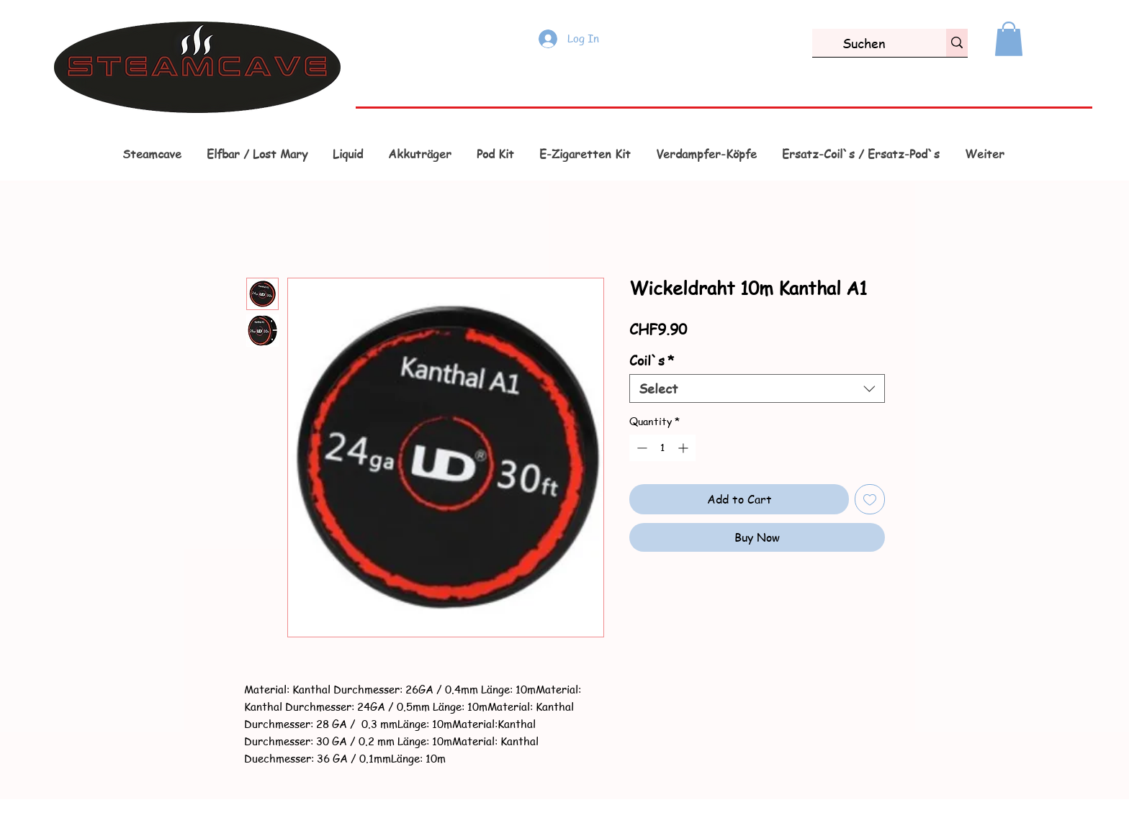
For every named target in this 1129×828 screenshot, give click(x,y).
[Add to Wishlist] (870, 499)
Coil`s (652, 360)
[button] (1008, 39)
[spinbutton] (662, 447)
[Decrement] (640, 447)
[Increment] (684, 447)
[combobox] (757, 388)
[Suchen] (864, 43)
